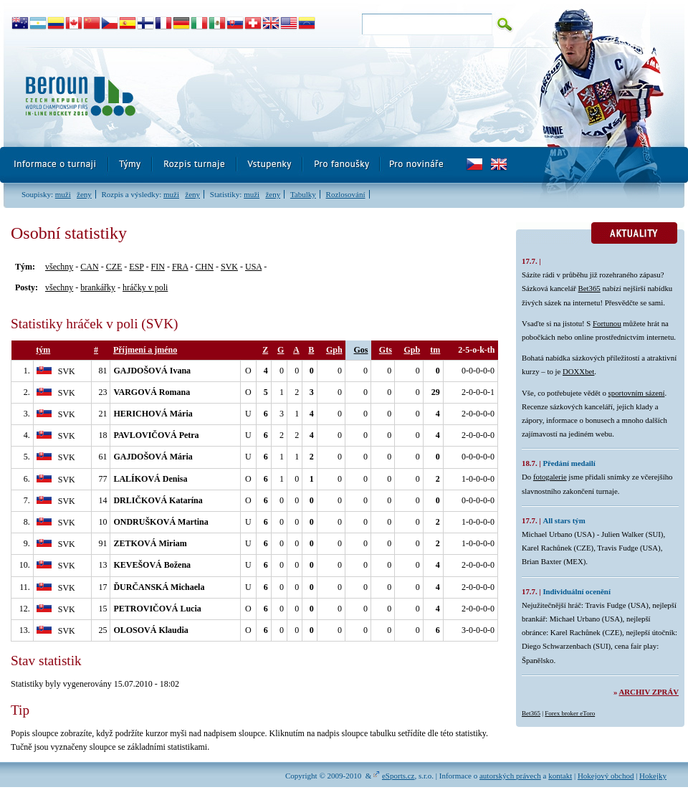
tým (43, 350)
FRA (180, 267)
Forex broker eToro (570, 713)
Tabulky (303, 194)
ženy (84, 194)
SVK (229, 267)
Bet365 (589, 288)
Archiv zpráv (649, 691)
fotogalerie (550, 476)
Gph (334, 350)
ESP (136, 267)
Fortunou (607, 323)
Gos (361, 350)
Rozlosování (346, 194)
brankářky (97, 287)
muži (63, 194)
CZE (114, 267)
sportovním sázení (636, 393)
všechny (59, 267)
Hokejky (652, 775)
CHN (205, 267)
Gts (385, 350)
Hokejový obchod (606, 775)
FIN (158, 267)
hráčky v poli (145, 287)
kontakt (560, 775)
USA (253, 267)
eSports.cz (398, 775)
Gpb (411, 350)
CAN (89, 267)
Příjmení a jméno (145, 350)
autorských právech (510, 775)
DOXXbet (578, 371)
